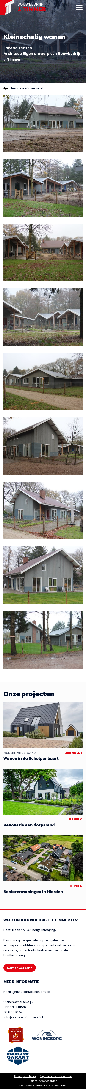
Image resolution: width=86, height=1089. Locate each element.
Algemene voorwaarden (56, 1076)
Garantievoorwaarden (43, 1081)
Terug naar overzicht (26, 88)
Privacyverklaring (25, 1076)
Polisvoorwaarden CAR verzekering (43, 1085)
